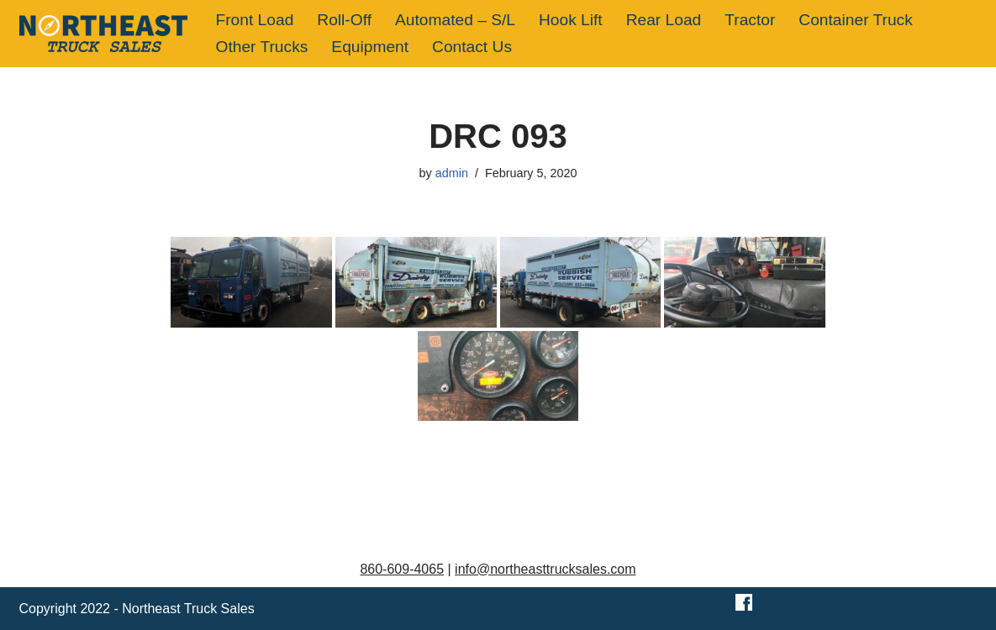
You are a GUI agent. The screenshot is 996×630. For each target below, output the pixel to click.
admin (451, 173)
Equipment (369, 46)
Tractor (750, 20)
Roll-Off (344, 20)
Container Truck (855, 20)
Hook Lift (571, 20)
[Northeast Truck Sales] (103, 33)
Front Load (255, 20)
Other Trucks (262, 46)
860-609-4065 (402, 569)
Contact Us (472, 46)
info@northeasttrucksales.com (545, 569)
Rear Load (664, 20)
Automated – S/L (455, 20)
